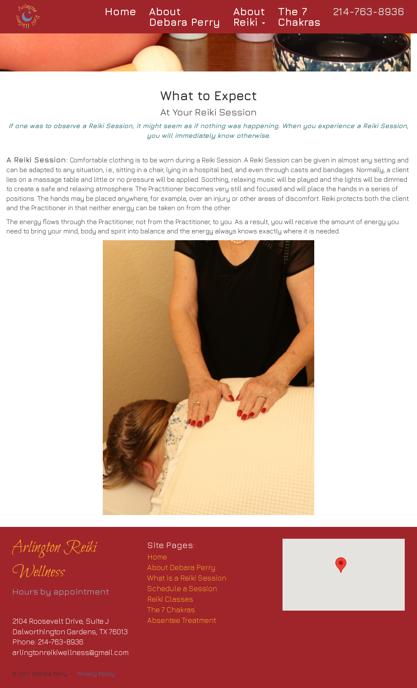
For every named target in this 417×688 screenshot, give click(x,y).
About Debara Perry (181, 567)
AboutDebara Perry (184, 16)
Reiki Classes (170, 599)
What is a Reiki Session (186, 577)
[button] (340, 565)
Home (120, 11)
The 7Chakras (299, 16)
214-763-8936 (368, 11)
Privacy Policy (96, 673)
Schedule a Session (182, 588)
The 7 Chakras (171, 609)
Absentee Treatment (181, 620)
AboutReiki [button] (249, 16)
